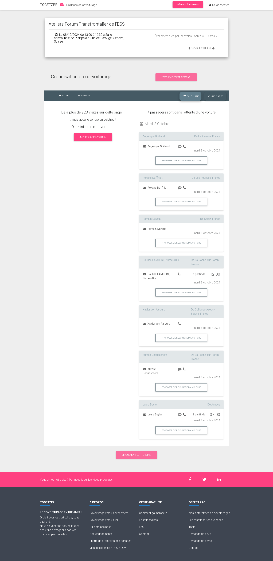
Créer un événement (188, 4)
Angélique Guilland (156, 146)
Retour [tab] (84, 95)
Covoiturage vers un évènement (108, 513)
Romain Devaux (154, 228)
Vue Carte (216, 96)
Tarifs (192, 527)
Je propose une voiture (93, 136)
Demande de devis (200, 534)
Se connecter (219, 5)
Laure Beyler (152, 414)
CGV (123, 547)
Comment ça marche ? (153, 513)
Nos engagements (100, 534)
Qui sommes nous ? (101, 527)
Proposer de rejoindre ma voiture (181, 160)
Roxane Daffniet (155, 187)
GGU (115, 547)
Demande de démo (200, 541)
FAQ (141, 527)
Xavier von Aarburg (156, 323)
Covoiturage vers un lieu (104, 520)
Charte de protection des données (110, 541)
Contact (144, 534)
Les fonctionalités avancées (206, 520)
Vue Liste (191, 96)
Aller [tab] (64, 95)
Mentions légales (99, 547)
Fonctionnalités (148, 520)
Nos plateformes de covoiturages (209, 513)
